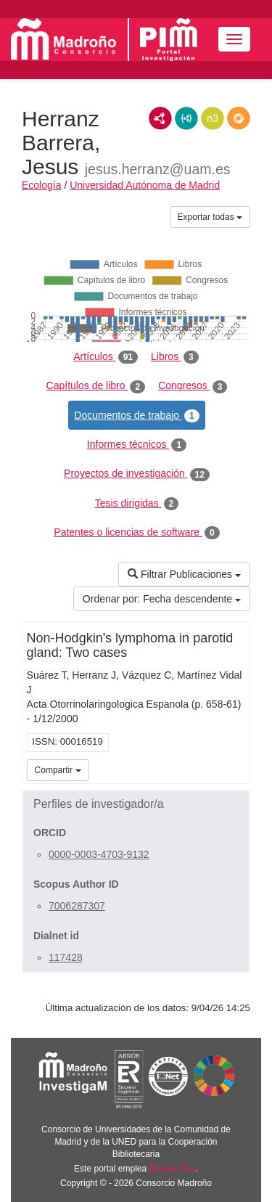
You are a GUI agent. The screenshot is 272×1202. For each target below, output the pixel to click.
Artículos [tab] (105, 357)
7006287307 (77, 906)
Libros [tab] (175, 357)
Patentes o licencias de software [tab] (136, 532)
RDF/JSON (238, 118)
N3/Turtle (212, 118)
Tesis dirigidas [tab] (137, 503)
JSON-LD (186, 118)
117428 (66, 957)
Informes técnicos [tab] (136, 444)
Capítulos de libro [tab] (96, 386)
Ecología (41, 185)
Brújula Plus (172, 1169)
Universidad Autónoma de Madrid (145, 185)
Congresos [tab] (192, 386)
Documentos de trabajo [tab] (136, 415)
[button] (136, 804)
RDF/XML (160, 118)
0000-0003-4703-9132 (99, 854)
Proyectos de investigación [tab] (137, 474)
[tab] (136, 804)
